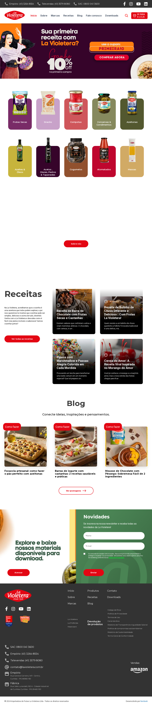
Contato (112, 590)
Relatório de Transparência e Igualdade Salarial (128, 625)
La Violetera (73, 619)
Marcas (55, 15)
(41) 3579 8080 (62, 4)
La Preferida (73, 623)
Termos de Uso (114, 617)
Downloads (111, 15)
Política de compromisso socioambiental (125, 628)
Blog (79, 15)
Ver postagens (76, 491)
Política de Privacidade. (117, 557)
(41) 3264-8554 (26, 4)
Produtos (93, 590)
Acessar (19, 572)
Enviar (94, 572)
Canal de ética (113, 621)
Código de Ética (114, 610)
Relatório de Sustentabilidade (120, 632)
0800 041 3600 (91, 4)
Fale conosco (94, 15)
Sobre (43, 15)
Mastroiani (72, 627)
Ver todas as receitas (22, 339)
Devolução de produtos (95, 623)
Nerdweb (144, 701)
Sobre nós (76, 244)
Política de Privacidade (117, 614)
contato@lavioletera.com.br (26, 667)
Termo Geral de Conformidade (120, 636)
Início (34, 15)
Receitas (68, 15)
